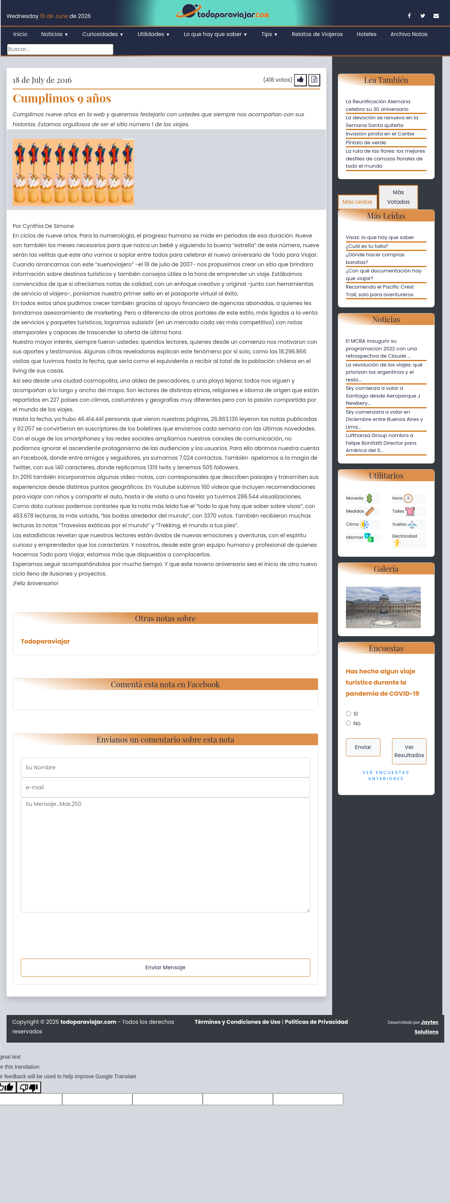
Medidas (360, 511)
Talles (403, 511)
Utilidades (153, 34)
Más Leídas (357, 202)
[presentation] (79, 927)
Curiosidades (103, 34)
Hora (402, 498)
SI (356, 714)
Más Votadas (398, 197)
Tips (269, 34)
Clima (357, 524)
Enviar (363, 747)
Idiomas (360, 537)
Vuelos (404, 524)
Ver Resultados (409, 751)
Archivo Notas (409, 34)
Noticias (54, 34)
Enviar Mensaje (165, 967)
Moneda (360, 498)
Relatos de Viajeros (317, 34)
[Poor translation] (29, 1087)
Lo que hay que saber (216, 34)
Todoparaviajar (45, 641)
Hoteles (367, 34)
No (357, 723)
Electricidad (404, 541)
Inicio (20, 34)
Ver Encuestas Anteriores (386, 775)
